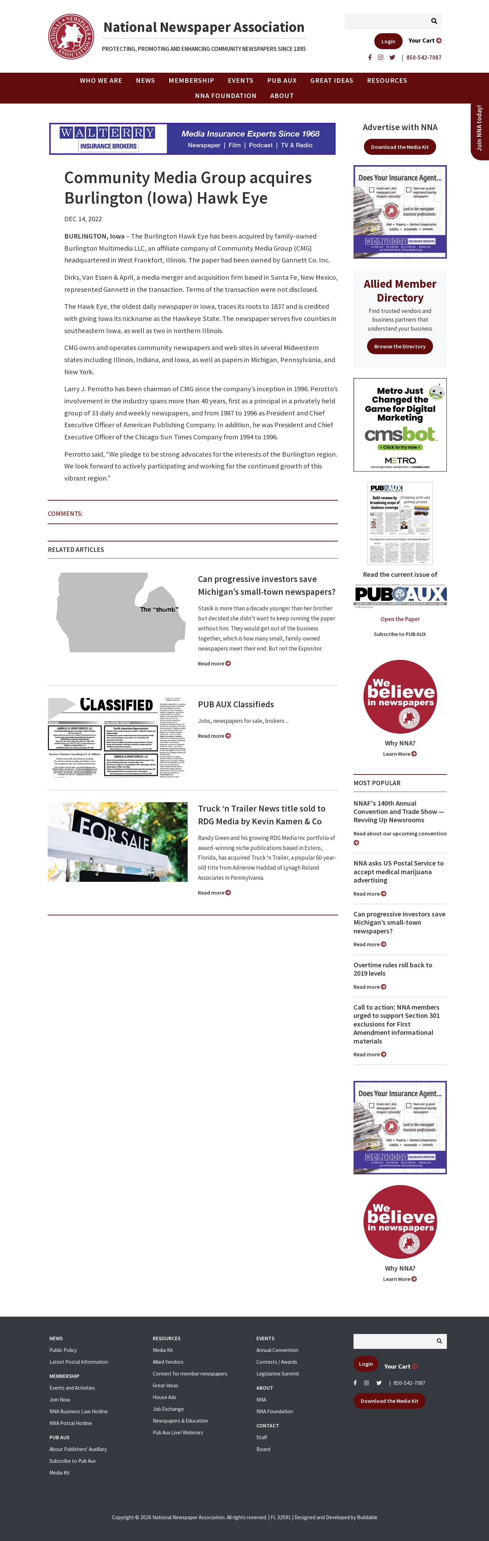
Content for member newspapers (190, 1373)
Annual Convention (277, 1350)
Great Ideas (332, 80)
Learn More (400, 753)
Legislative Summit (277, 1373)
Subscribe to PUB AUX (400, 633)
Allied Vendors (168, 1362)
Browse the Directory (400, 346)
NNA (261, 1399)
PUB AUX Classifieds (236, 704)
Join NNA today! (479, 128)
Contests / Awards (276, 1362)
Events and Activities (72, 1388)
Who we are (101, 80)
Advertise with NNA (400, 127)
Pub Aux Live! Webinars (178, 1432)
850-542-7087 (409, 1383)
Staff (261, 1437)
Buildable (367, 1517)
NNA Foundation (226, 95)
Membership (191, 80)
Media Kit (59, 1472)
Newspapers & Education (180, 1420)
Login (388, 41)
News (145, 80)
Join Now (59, 1399)
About (282, 95)
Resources (387, 80)
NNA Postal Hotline (70, 1423)
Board (263, 1449)
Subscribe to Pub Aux (72, 1461)
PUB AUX (282, 80)
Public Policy (63, 1350)
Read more (214, 663)
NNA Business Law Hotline (78, 1411)
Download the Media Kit (400, 146)
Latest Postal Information (78, 1362)
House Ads (164, 1397)
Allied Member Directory (400, 290)
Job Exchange (168, 1409)
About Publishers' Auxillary (78, 1449)
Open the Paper (400, 619)
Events (241, 80)
